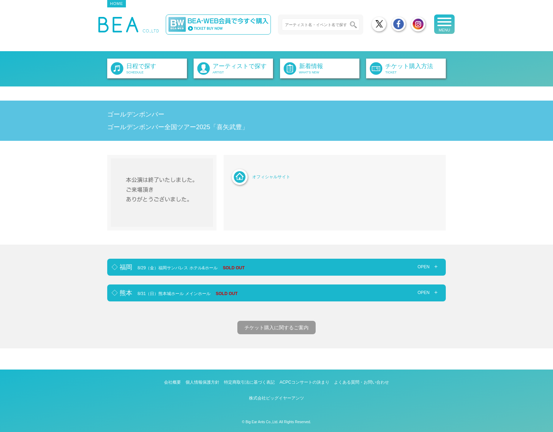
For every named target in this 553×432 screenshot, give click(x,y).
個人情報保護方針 (202, 382)
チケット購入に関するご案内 (276, 327)
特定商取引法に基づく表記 (249, 382)
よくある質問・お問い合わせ (361, 382)
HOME (116, 3)
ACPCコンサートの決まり (304, 382)
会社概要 (172, 382)
